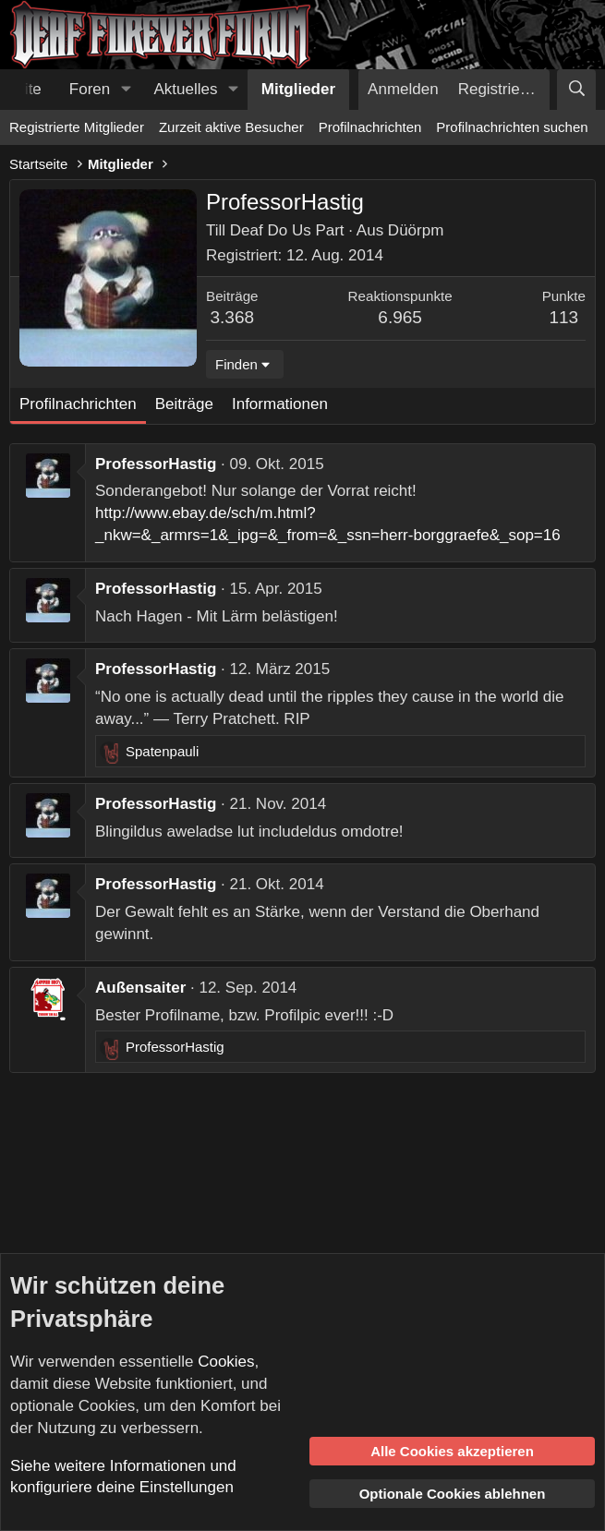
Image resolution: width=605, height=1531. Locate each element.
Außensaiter (140, 987)
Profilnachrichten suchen (511, 127)
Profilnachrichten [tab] (78, 404)
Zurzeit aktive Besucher (231, 127)
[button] (125, 89)
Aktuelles (186, 89)
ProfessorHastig (155, 464)
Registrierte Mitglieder (76, 127)
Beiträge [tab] (184, 404)
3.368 (233, 317)
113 (563, 317)
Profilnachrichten (370, 127)
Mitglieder (298, 89)
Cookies (226, 1361)
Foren (89, 89)
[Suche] (576, 89)
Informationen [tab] (280, 404)
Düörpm (415, 230)
